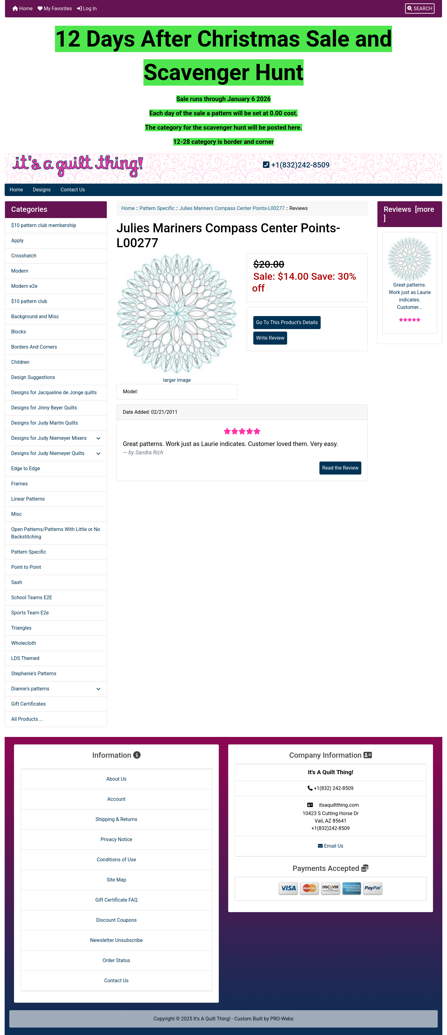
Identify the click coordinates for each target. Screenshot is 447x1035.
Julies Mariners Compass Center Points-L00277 (232, 208)
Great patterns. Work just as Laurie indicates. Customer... (410, 273)
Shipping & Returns (117, 819)
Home (22, 8)
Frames (19, 484)
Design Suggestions (33, 377)
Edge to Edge (25, 468)
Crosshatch (23, 256)
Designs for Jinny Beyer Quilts (44, 408)
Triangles (21, 628)
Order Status (116, 960)
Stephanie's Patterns (33, 673)
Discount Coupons (116, 920)
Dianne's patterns (56, 689)
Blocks (18, 332)
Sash (16, 582)
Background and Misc (35, 316)
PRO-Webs (282, 1019)
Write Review (270, 338)
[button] (420, 8)
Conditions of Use (116, 860)
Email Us (330, 846)
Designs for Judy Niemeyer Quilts (56, 453)
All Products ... (27, 719)
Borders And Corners (34, 347)
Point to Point (26, 567)
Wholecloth (23, 643)
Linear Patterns (28, 499)
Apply (17, 240)
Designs (42, 190)
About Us (116, 779)
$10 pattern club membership (43, 225)
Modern (19, 271)
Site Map (116, 880)
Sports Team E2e (30, 613)
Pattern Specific (157, 208)
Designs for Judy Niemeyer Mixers (56, 438)
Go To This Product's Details (287, 322)
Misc (16, 514)
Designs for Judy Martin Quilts (44, 423)
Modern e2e (24, 286)
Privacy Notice (116, 839)
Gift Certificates (28, 704)
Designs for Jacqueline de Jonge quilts (54, 392)
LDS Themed (25, 658)
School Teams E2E (31, 597)
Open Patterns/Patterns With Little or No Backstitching (55, 533)
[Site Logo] (78, 166)
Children (20, 362)
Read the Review (340, 468)
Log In (87, 8)
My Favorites (55, 8)
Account (116, 799)
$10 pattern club (29, 301)
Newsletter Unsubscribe (116, 940)
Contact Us (73, 190)
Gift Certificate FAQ (116, 900)
